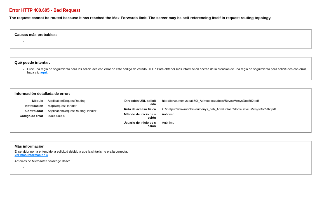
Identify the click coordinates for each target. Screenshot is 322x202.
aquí (43, 72)
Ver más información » (31, 155)
